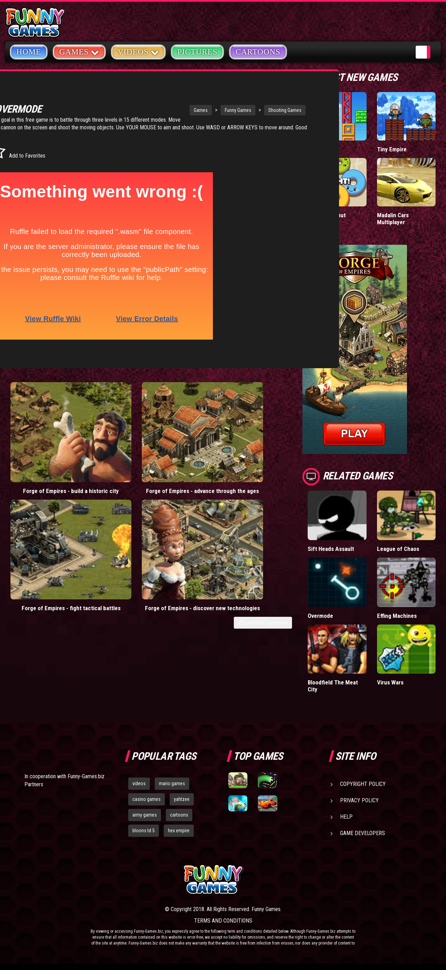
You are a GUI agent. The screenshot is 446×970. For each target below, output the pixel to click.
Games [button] (79, 51)
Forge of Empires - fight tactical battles (184, 433)
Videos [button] (138, 51)
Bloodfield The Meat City (332, 686)
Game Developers (362, 833)
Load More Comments (262, 458)
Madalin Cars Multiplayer (393, 218)
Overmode (320, 615)
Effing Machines (397, 615)
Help (346, 816)
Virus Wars (391, 682)
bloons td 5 (143, 830)
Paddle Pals (322, 149)
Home (28, 51)
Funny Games (191, 110)
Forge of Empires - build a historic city (41, 433)
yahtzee (182, 799)
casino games (146, 799)
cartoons (179, 814)
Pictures (197, 51)
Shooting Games (237, 110)
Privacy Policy (359, 800)
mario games (172, 783)
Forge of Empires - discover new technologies (256, 437)
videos (139, 783)
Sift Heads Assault (331, 548)
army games (144, 814)
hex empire (179, 830)
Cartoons (258, 51)
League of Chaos (398, 548)
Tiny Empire (391, 149)
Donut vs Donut (327, 215)
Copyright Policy (363, 784)
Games (154, 110)
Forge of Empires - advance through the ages (113, 437)
